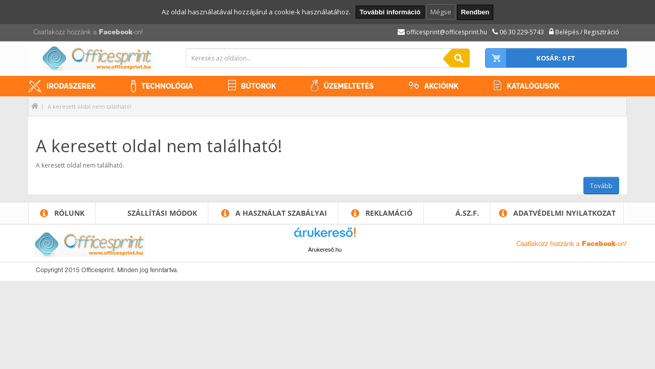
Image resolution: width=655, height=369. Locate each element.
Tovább (601, 185)
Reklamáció (388, 213)
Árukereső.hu (324, 250)
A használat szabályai (281, 213)
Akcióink (441, 86)
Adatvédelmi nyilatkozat (564, 213)
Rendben (475, 12)
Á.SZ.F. (467, 213)
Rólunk (69, 213)
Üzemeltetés (348, 86)
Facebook (116, 32)
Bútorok (258, 86)
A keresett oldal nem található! (90, 106)
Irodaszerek (71, 86)
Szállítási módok (162, 213)
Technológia (167, 86)
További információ (390, 12)
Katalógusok (533, 86)
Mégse (440, 11)
